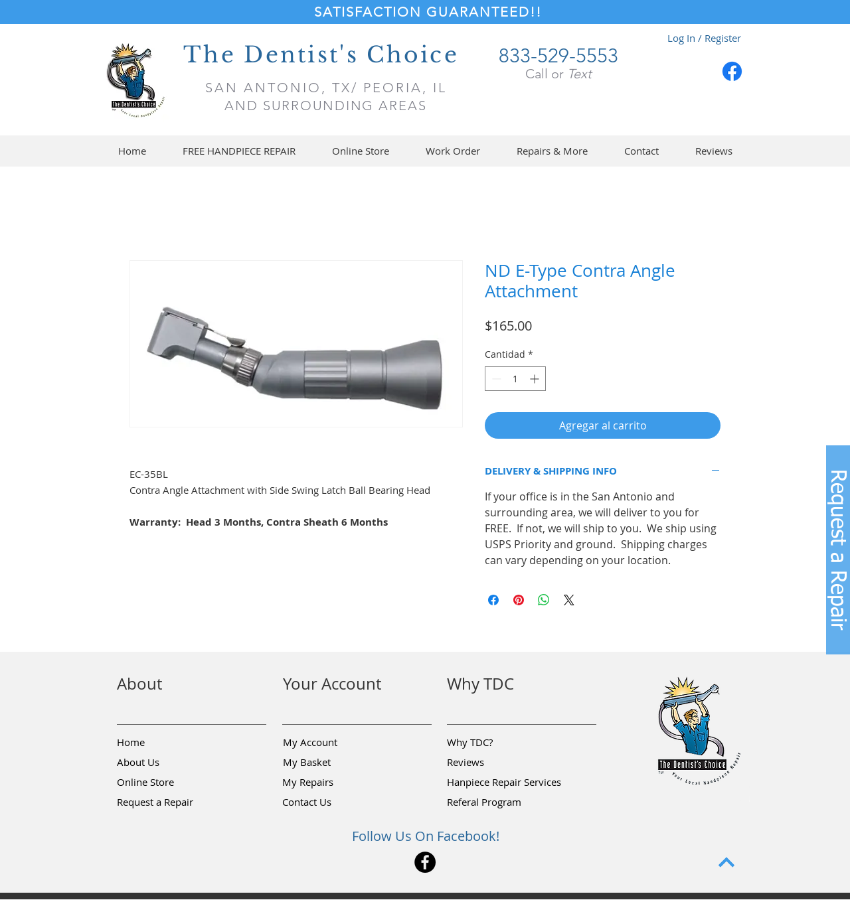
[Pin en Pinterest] (519, 600)
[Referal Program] (504, 802)
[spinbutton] (515, 378)
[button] (360, 151)
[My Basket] (330, 763)
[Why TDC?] (494, 743)
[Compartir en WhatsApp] (544, 600)
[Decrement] (495, 378)
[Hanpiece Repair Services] (505, 782)
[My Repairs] (329, 782)
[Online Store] (164, 782)
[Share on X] (569, 600)
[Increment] (535, 378)
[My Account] (330, 743)
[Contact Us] (329, 802)
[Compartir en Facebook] (493, 600)
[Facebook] (732, 71)
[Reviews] (494, 763)
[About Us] (164, 763)
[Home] (164, 743)
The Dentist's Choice (321, 54)
